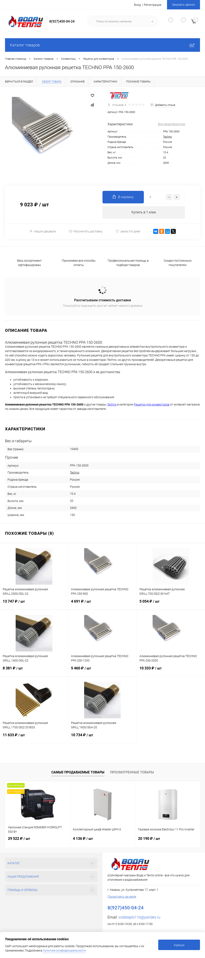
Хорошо (179, 945)
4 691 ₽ (102, 604)
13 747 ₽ (34, 604)
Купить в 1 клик (144, 212)
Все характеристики (171, 124)
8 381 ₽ (34, 671)
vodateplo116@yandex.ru (139, 917)
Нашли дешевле (42, 231)
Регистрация (152, 4)
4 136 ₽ (83, 838)
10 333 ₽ (170, 671)
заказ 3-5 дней (128, 231)
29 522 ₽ (19, 838)
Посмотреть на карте (122, 896)
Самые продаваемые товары (77, 772)
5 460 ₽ (102, 671)
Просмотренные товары (132, 772)
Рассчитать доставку (85, 231)
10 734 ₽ (102, 738)
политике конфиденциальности (64, 950)
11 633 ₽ (34, 738)
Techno (167, 136)
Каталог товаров (102, 45)
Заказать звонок (183, 4)
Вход (137, 4)
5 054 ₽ (170, 604)
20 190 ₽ (149, 838)
